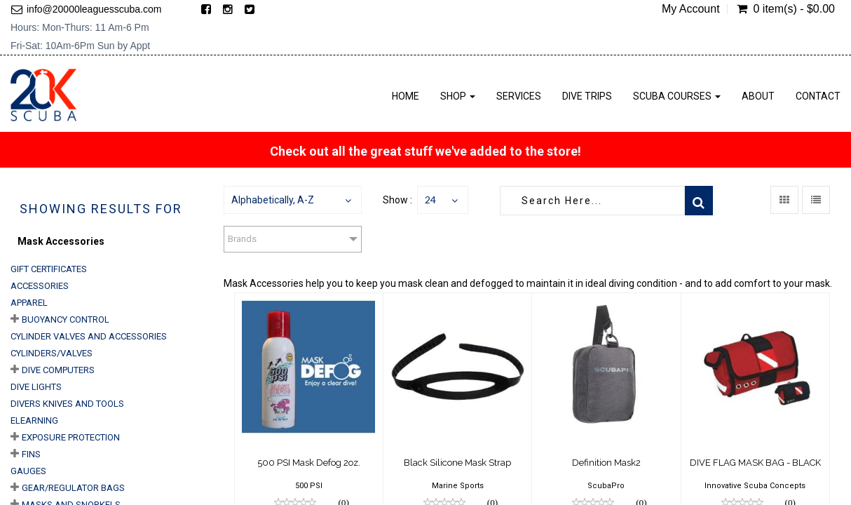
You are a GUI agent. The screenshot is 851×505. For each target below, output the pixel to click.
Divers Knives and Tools (67, 403)
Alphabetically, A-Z (272, 200)
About (758, 96)
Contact (818, 96)
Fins (31, 454)
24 (430, 200)
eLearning (34, 420)
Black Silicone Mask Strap (457, 462)
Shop (457, 96)
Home (405, 96)
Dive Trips (587, 96)
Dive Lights (36, 387)
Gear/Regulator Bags (73, 488)
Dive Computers (58, 370)
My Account (691, 9)
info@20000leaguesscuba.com (94, 9)
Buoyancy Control (65, 319)
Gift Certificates (49, 269)
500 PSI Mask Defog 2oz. (308, 462)
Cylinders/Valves (52, 353)
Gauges (28, 471)
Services (518, 96)
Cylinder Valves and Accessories (89, 336)
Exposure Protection (71, 437)
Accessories (40, 286)
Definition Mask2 (606, 462)
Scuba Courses (677, 96)
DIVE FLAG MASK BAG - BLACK (755, 462)
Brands (242, 239)
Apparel (29, 302)
